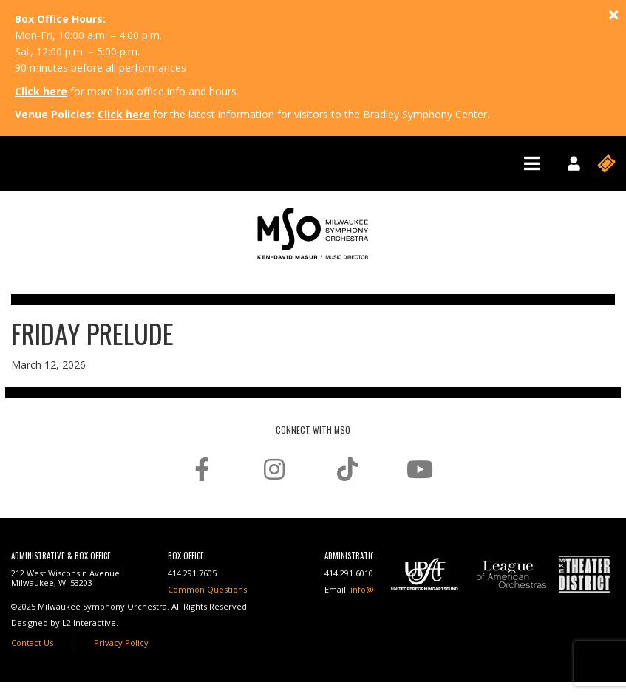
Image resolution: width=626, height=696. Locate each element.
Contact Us (32, 642)
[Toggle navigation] (531, 163)
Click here (41, 91)
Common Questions (207, 589)
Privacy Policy (121, 642)
